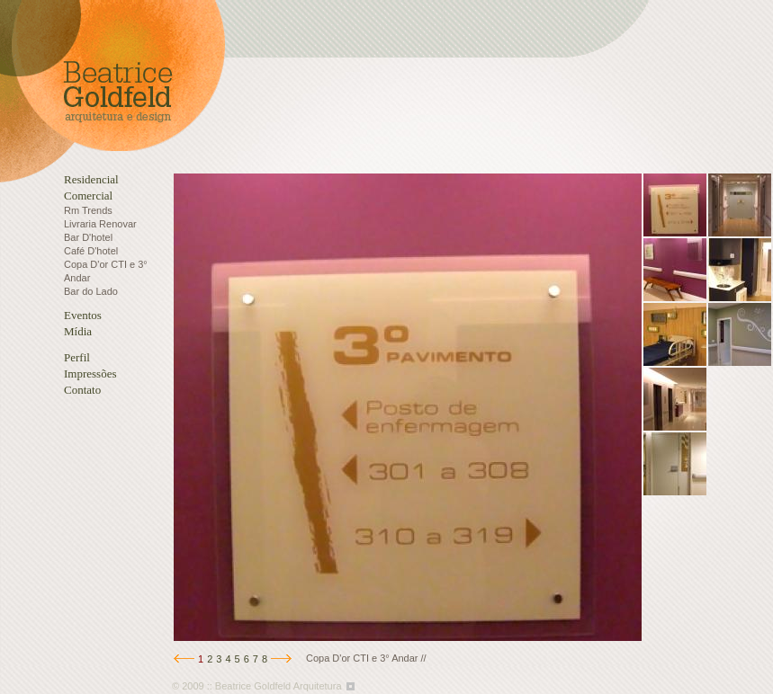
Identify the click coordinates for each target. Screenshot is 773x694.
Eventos (83, 315)
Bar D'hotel (88, 237)
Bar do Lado (91, 291)
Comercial (88, 195)
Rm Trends (88, 210)
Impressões (90, 373)
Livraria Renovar (100, 223)
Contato (82, 389)
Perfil (77, 357)
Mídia (78, 331)
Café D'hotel (91, 250)
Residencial (91, 179)
